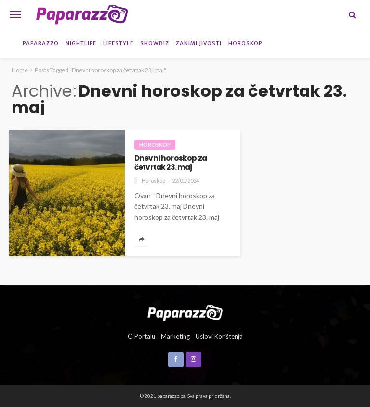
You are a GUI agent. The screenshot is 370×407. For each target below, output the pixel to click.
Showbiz (154, 43)
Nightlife (81, 43)
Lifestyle (118, 43)
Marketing (175, 336)
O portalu (141, 336)
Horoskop (245, 43)
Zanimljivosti (199, 43)
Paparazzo (41, 43)
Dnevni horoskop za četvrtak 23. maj (170, 162)
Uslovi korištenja (219, 336)
